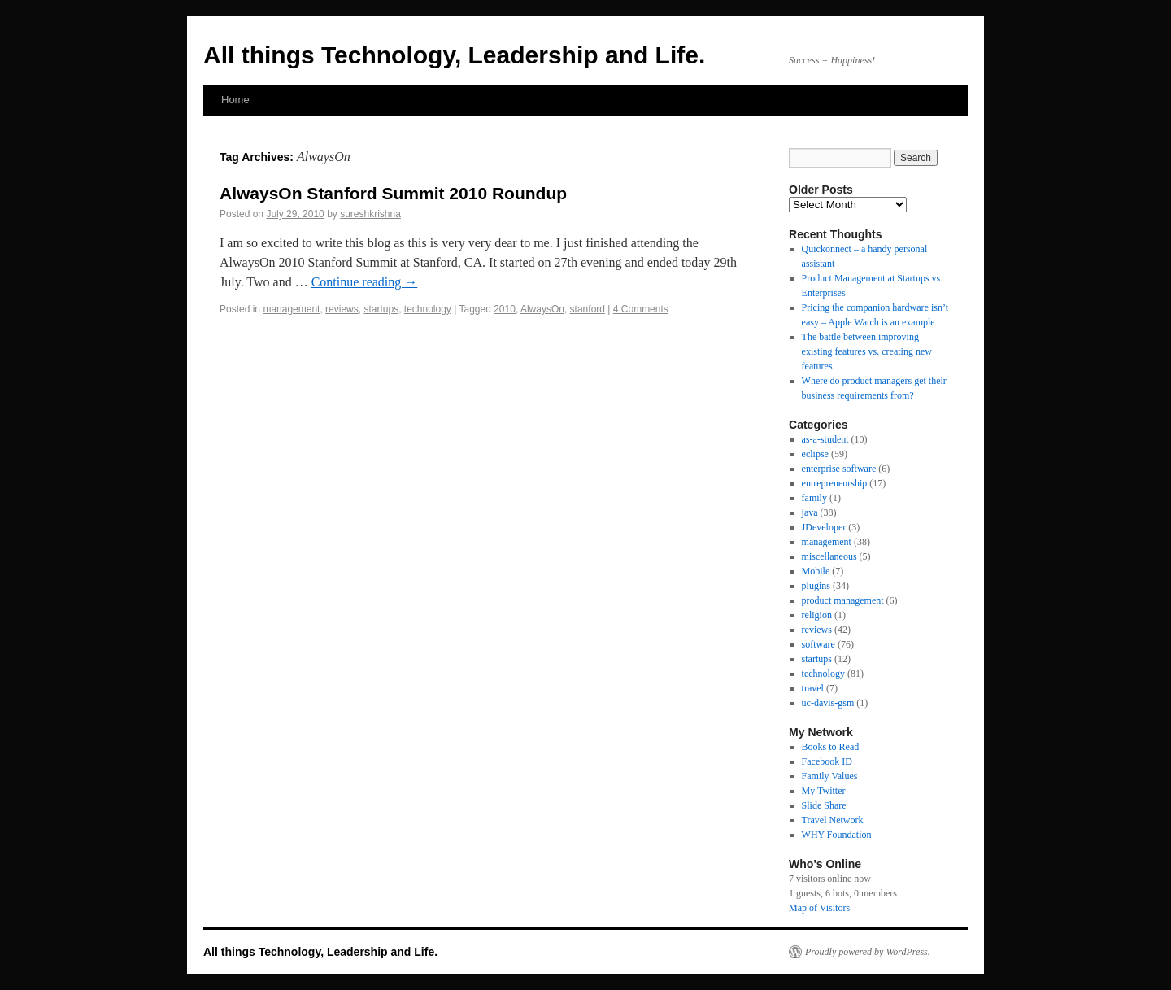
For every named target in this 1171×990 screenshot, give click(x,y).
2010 (505, 309)
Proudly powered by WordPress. (867, 951)
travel (813, 688)
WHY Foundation (837, 834)
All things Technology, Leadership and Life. (454, 54)
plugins (816, 585)
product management (843, 600)
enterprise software (839, 468)
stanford (587, 309)
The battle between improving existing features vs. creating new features (867, 351)
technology (427, 309)
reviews (342, 309)
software (818, 644)
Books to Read (831, 746)
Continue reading (364, 282)
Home (235, 100)
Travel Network (833, 820)
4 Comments (640, 309)
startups (380, 309)
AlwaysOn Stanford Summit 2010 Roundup (393, 193)
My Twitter (824, 790)
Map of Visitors (819, 908)
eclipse (815, 454)
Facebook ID (827, 761)
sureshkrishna (370, 214)
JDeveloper (824, 527)
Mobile (816, 571)
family (814, 498)
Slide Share (824, 805)
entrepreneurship (835, 483)
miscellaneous (829, 556)
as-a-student (825, 439)
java (810, 512)
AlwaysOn (542, 309)
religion (817, 615)
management (291, 309)
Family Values (830, 776)
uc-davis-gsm (828, 703)
